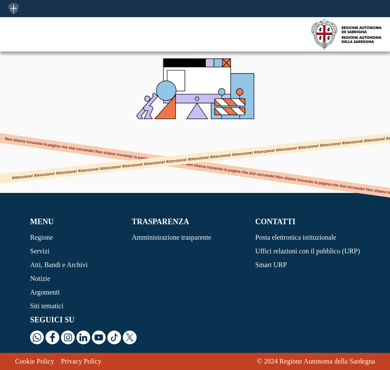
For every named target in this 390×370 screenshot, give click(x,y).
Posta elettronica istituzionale (295, 237)
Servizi (39, 251)
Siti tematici (47, 306)
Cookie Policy (34, 361)
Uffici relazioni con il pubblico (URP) (307, 251)
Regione (41, 237)
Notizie (40, 278)
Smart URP (270, 264)
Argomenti (45, 292)
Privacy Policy (81, 361)
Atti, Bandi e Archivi (59, 264)
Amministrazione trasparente (171, 237)
